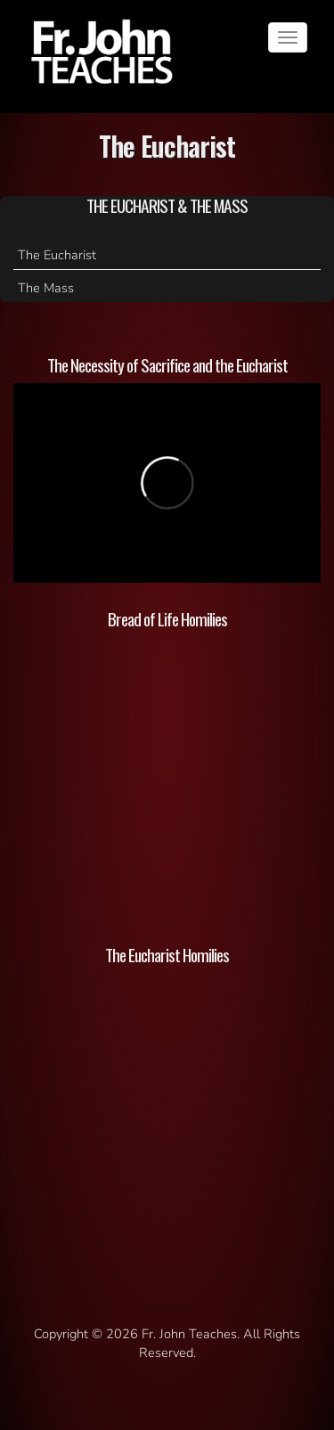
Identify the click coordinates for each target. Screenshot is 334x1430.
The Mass (46, 288)
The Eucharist (57, 255)
